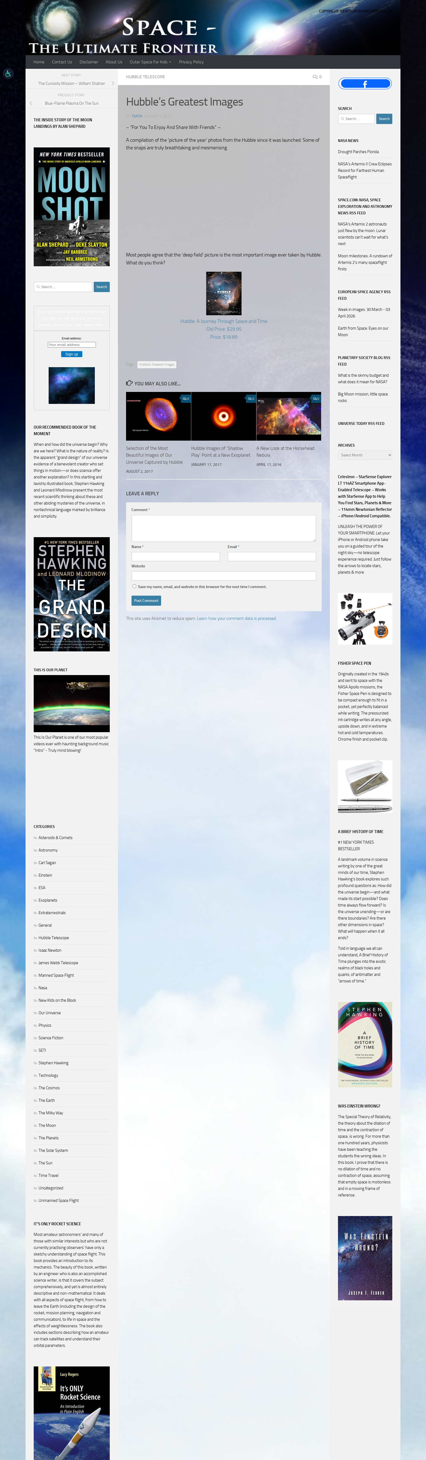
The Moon (47, 1125)
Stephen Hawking (53, 1062)
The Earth (47, 1100)
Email (233, 547)
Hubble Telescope (145, 76)
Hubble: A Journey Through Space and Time (223, 321)
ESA (42, 887)
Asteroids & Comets (56, 837)
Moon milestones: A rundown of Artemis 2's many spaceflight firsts (365, 262)
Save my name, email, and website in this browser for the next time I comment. (202, 586)
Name (137, 547)
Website (138, 566)
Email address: (72, 338)
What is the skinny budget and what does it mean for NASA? (363, 378)
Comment (140, 510)
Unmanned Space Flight (59, 1200)
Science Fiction (51, 1037)
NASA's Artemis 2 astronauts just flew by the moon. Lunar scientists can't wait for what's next (363, 234)
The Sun (45, 1163)
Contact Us (62, 61)
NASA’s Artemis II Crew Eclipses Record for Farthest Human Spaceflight (365, 171)
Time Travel (48, 1175)
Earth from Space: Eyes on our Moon (363, 331)
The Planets (49, 1138)
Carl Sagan (47, 862)
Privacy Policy (191, 61)
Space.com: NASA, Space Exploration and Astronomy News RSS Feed (365, 206)
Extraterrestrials (52, 912)
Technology (48, 1075)
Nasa (43, 987)
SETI (42, 1050)
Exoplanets (48, 900)
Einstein (45, 875)
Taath (136, 116)
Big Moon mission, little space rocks (363, 397)
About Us (114, 61)
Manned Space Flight (56, 975)
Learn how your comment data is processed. (237, 618)
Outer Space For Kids (148, 61)
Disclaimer (89, 61)
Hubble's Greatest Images (156, 364)
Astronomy (48, 850)
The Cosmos (49, 1087)
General (45, 925)
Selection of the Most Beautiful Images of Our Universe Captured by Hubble (154, 455)
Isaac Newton (50, 950)
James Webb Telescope (58, 962)
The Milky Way (51, 1113)
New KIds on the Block (57, 1000)
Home (38, 61)
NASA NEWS (348, 140)
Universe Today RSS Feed (361, 423)
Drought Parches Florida (358, 151)
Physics (45, 1025)
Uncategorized (51, 1188)
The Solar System (53, 1150)
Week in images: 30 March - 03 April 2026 (364, 312)
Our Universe (50, 1012)
